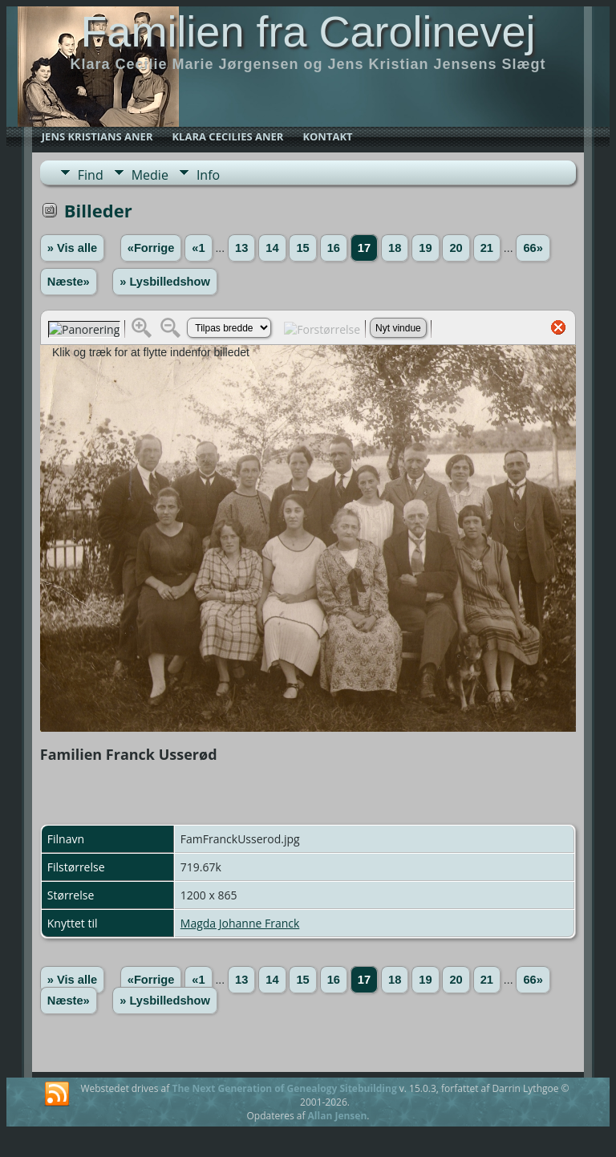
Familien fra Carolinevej (307, 31)
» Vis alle (72, 248)
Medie (150, 175)
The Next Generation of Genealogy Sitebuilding (284, 1088)
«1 (198, 248)
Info (208, 175)
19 (425, 248)
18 (394, 248)
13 (241, 248)
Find (90, 175)
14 (271, 248)
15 (302, 248)
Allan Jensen (337, 1115)
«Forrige (151, 248)
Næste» (68, 281)
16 (333, 248)
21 (486, 248)
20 (455, 248)
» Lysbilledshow (165, 281)
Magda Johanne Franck (240, 923)
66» (532, 248)
